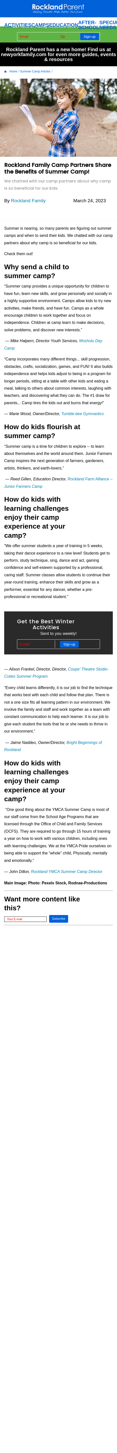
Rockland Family (28, 200)
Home (10, 71)
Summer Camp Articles (35, 71)
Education (63, 25)
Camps (40, 25)
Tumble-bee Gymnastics (83, 414)
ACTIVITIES (17, 25)
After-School (88, 25)
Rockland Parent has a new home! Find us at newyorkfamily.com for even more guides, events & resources (58, 54)
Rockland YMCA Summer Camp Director (66, 872)
